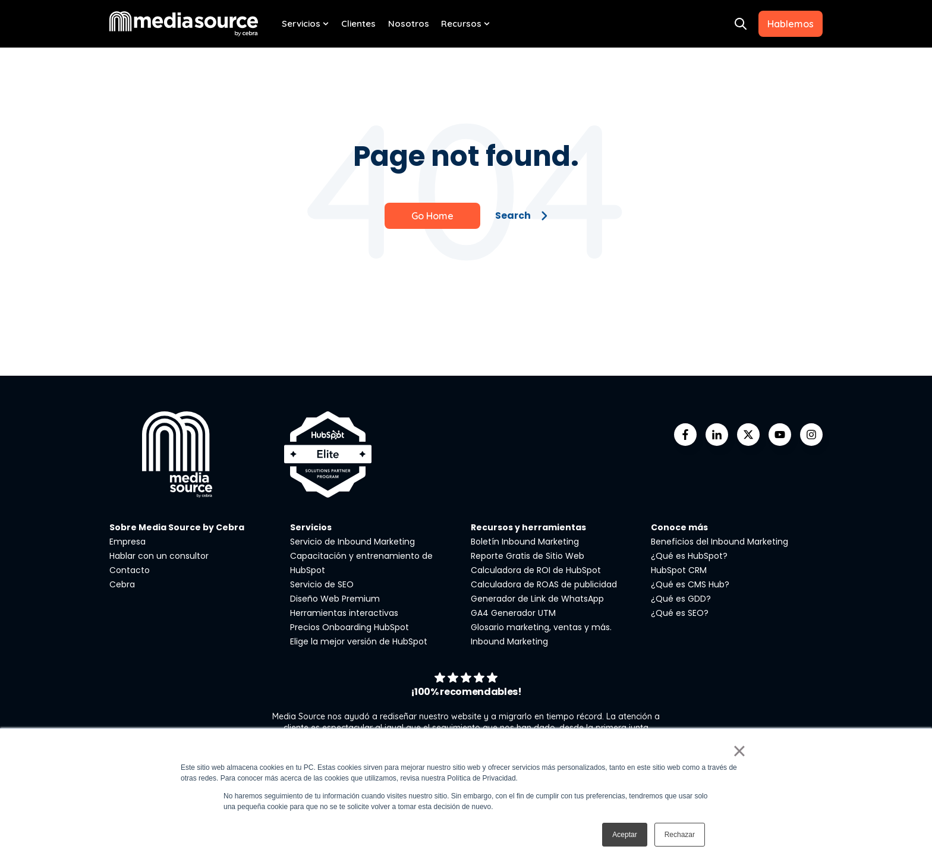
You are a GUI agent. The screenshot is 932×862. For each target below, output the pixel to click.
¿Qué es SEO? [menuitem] (680, 613)
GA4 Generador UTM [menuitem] (513, 613)
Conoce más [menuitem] (679, 527)
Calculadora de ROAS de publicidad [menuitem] (544, 584)
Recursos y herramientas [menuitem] (528, 527)
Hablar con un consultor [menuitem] (159, 556)
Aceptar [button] (624, 834)
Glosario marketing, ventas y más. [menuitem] (541, 627)
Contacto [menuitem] (129, 570)
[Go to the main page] (183, 23)
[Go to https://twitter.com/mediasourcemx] (748, 434)
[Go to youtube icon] (780, 434)
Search (521, 215)
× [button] (739, 750)
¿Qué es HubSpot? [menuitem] (689, 556)
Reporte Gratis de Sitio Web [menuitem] (527, 556)
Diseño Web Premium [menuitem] (335, 599)
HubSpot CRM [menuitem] (679, 570)
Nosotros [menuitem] (408, 23)
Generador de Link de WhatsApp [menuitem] (537, 599)
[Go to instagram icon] (811, 434)
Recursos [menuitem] (461, 23)
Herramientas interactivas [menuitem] (344, 613)
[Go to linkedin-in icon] (717, 434)
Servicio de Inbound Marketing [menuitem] (352, 542)
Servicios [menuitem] (301, 23)
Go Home (432, 216)
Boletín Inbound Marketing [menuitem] (525, 542)
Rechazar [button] (680, 834)
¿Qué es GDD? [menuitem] (681, 599)
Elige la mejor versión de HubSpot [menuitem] (358, 641)
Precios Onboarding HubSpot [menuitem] (349, 627)
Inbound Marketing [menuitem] (509, 641)
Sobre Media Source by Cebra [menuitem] (176, 527)
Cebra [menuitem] (122, 584)
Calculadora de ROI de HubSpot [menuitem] (536, 570)
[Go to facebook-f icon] (685, 434)
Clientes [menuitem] (358, 23)
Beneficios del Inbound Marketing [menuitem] (719, 542)
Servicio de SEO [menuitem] (322, 584)
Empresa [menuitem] (127, 542)
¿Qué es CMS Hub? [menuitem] (690, 584)
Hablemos (790, 24)
